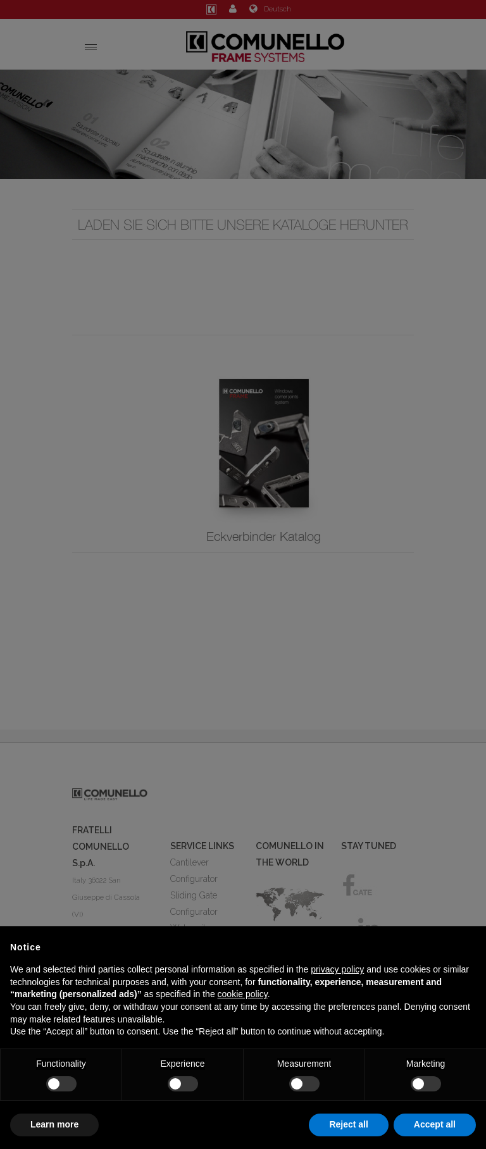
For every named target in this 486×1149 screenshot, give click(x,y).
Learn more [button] (54, 1124)
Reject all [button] (348, 1124)
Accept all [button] (435, 1124)
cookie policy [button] (243, 994)
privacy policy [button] (337, 969)
